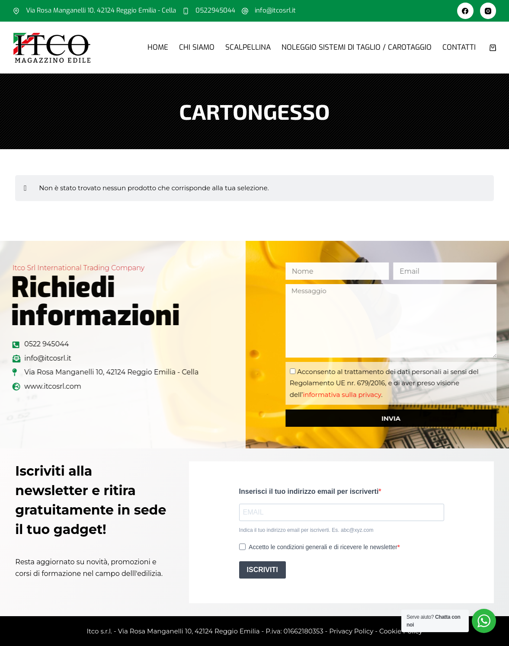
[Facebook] (465, 11)
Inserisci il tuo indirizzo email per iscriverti (309, 491)
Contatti (459, 47)
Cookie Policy (401, 631)
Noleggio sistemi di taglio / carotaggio (357, 47)
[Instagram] (488, 11)
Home (157, 47)
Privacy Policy (351, 631)
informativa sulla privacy (372, 394)
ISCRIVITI (262, 569)
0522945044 (215, 10)
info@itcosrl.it (275, 10)
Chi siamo (196, 47)
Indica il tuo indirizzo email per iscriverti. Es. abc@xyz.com (306, 530)
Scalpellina (248, 47)
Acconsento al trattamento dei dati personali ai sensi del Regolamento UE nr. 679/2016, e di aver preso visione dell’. (414, 383)
